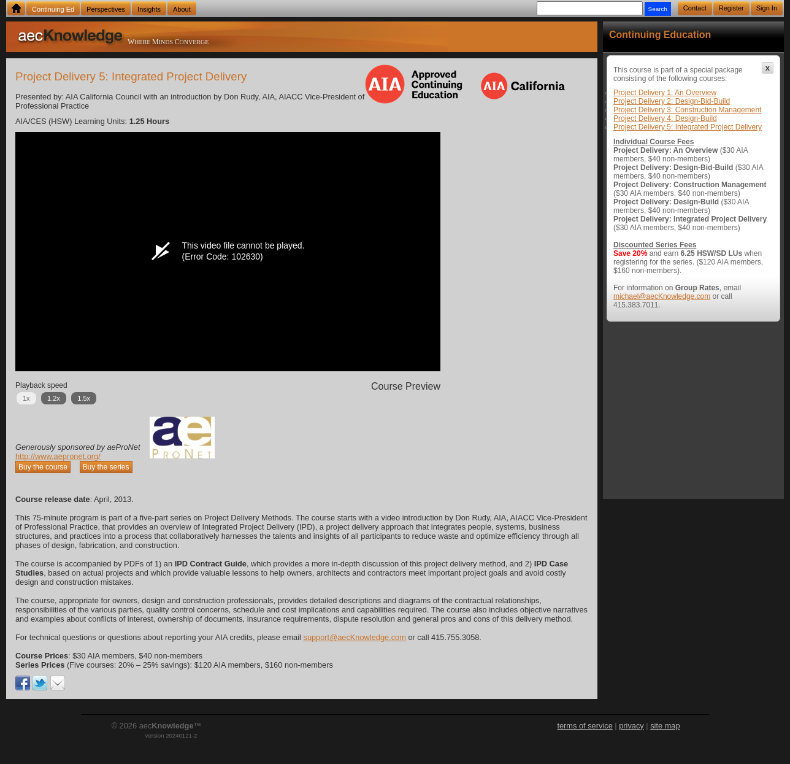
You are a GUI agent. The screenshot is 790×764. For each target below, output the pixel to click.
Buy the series (106, 467)
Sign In (766, 8)
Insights (149, 9)
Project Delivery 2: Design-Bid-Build (671, 101)
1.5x (83, 398)
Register (731, 8)
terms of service (584, 725)
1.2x (53, 398)
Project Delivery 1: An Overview (664, 92)
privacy (631, 725)
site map (665, 725)
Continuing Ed (53, 9)
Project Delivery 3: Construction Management (687, 110)
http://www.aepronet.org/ (58, 456)
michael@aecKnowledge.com (661, 296)
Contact (695, 8)
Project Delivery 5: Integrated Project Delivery (687, 127)
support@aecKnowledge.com (354, 637)
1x (26, 398)
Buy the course (42, 467)
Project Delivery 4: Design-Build (665, 118)
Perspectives (105, 9)
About (182, 9)
